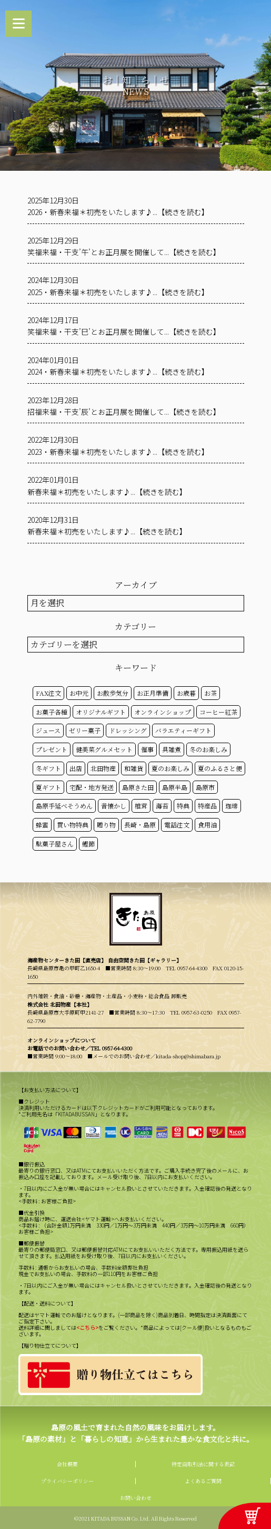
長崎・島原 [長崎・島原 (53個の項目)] (140, 824)
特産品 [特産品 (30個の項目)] (207, 805)
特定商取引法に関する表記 (203, 1464)
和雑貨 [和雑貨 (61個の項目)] (133, 768)
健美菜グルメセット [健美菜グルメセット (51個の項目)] (104, 749)
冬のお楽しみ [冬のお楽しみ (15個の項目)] (208, 749)
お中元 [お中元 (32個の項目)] (78, 692)
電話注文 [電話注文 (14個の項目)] (176, 824)
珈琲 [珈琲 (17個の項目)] (231, 805)
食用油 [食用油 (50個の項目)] (207, 824)
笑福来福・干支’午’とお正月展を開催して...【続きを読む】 (123, 252)
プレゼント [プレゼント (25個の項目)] (51, 749)
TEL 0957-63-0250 (191, 1012)
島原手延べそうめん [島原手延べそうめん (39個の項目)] (64, 805)
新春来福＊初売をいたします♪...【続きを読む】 (107, 491)
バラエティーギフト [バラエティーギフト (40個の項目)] (183, 730)
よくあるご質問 (203, 1481)
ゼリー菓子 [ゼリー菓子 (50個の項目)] (85, 730)
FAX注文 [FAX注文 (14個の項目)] (48, 692)
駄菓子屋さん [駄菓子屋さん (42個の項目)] (55, 843)
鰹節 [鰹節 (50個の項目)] (88, 843)
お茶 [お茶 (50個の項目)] (210, 692)
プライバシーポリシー (67, 1481)
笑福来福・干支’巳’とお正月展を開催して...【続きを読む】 (123, 331)
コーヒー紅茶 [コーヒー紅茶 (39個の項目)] (218, 711)
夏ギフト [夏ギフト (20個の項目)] (48, 787)
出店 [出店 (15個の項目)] (75, 768)
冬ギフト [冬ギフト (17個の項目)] (48, 768)
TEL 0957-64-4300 (186, 968)
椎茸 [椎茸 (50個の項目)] (141, 805)
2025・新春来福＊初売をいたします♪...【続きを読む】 (118, 292)
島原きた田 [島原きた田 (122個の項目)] (138, 787)
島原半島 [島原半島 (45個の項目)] (174, 787)
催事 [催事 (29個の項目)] (147, 749)
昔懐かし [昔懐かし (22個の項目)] (113, 805)
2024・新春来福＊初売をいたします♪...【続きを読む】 (118, 371)
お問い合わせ (136, 1498)
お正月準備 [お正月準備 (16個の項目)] (152, 692)
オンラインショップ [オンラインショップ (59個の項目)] (162, 711)
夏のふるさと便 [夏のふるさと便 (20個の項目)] (220, 768)
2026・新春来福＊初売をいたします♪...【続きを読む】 (118, 212)
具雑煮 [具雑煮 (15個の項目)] (171, 749)
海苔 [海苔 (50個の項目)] (162, 805)
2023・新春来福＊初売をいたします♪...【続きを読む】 (118, 451)
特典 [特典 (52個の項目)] (183, 805)
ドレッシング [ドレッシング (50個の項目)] (128, 730)
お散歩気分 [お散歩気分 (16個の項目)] (112, 692)
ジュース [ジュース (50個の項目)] (48, 730)
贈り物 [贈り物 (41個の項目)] (106, 824)
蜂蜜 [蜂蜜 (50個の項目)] (42, 824)
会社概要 (67, 1464)
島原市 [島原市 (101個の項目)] (205, 787)
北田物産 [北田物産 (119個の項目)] (103, 768)
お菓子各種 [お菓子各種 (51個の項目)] (51, 711)
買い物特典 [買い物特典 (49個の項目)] (72, 824)
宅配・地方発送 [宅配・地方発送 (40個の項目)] (91, 787)
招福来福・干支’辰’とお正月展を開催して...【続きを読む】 (123, 411)
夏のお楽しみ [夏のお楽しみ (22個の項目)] (170, 768)
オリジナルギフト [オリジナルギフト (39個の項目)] (101, 711)
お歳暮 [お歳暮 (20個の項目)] (186, 692)
